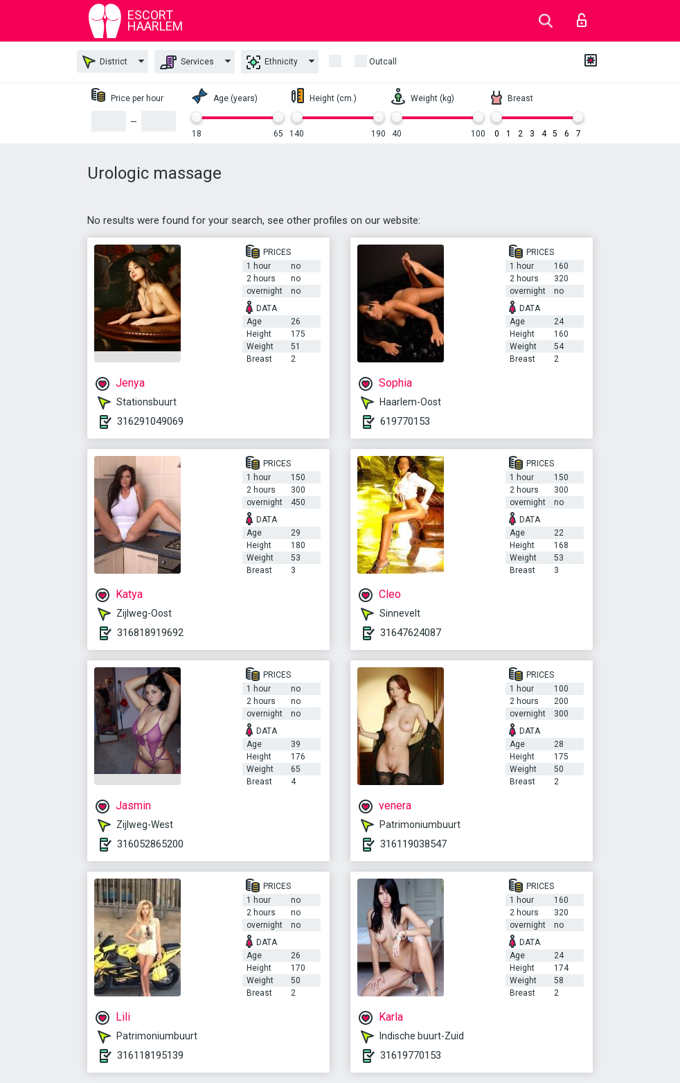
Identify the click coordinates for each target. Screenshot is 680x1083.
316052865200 (150, 844)
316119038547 (413, 844)
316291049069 (150, 421)
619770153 (405, 421)
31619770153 (410, 1055)
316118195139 (150, 1055)
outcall (383, 62)
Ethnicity (272, 62)
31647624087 (410, 632)
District (104, 62)
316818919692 (150, 632)
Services (187, 62)
